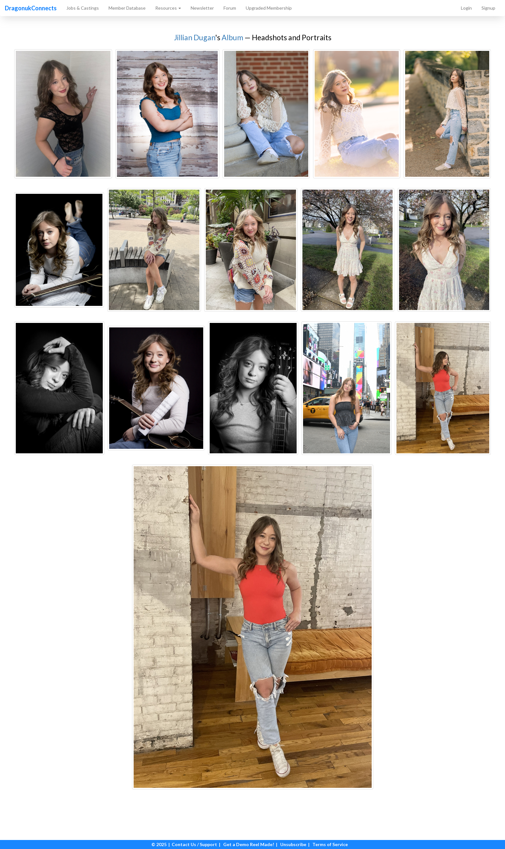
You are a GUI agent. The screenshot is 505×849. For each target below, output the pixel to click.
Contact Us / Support (194, 844)
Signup (488, 8)
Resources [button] (168, 8)
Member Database (127, 8)
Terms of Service (330, 844)
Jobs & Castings (82, 8)
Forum (230, 8)
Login (466, 8)
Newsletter (202, 8)
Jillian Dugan (194, 37)
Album (232, 37)
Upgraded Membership (269, 8)
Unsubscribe (293, 844)
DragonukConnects (31, 8)
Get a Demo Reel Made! (248, 844)
